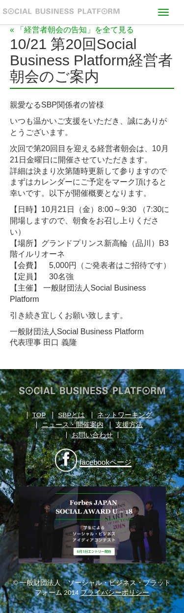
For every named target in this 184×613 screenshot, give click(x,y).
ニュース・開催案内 (73, 424)
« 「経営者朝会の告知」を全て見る (72, 30)
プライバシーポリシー (114, 592)
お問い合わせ (92, 435)
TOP (39, 415)
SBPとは (71, 415)
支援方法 (129, 424)
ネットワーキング (124, 415)
